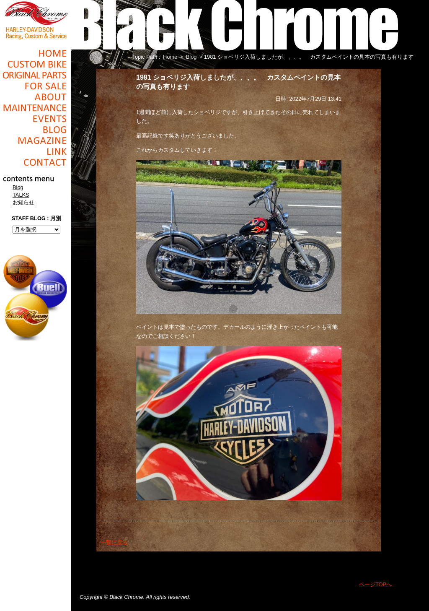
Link (35, 151)
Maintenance (35, 107)
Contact (35, 162)
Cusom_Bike (35, 64)
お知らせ (23, 202)
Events (35, 118)
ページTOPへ (375, 584)
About (35, 96)
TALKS (21, 195)
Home (35, 53)
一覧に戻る (114, 542)
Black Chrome (35, 19)
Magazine (35, 140)
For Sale (35, 86)
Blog (35, 129)
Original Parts (35, 75)
